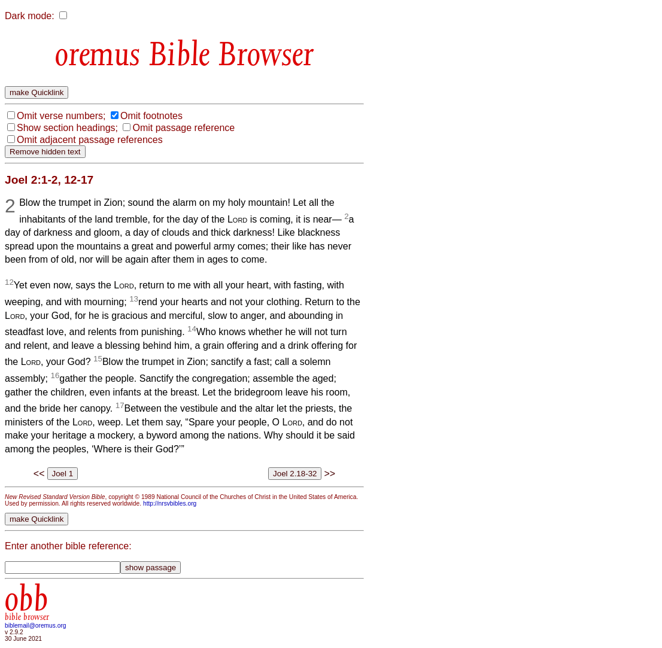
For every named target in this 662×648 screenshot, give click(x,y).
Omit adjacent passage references (90, 140)
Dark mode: (29, 16)
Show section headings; (67, 128)
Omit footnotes (151, 116)
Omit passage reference (183, 128)
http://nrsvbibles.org (169, 503)
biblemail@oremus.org (35, 625)
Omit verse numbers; (61, 116)
